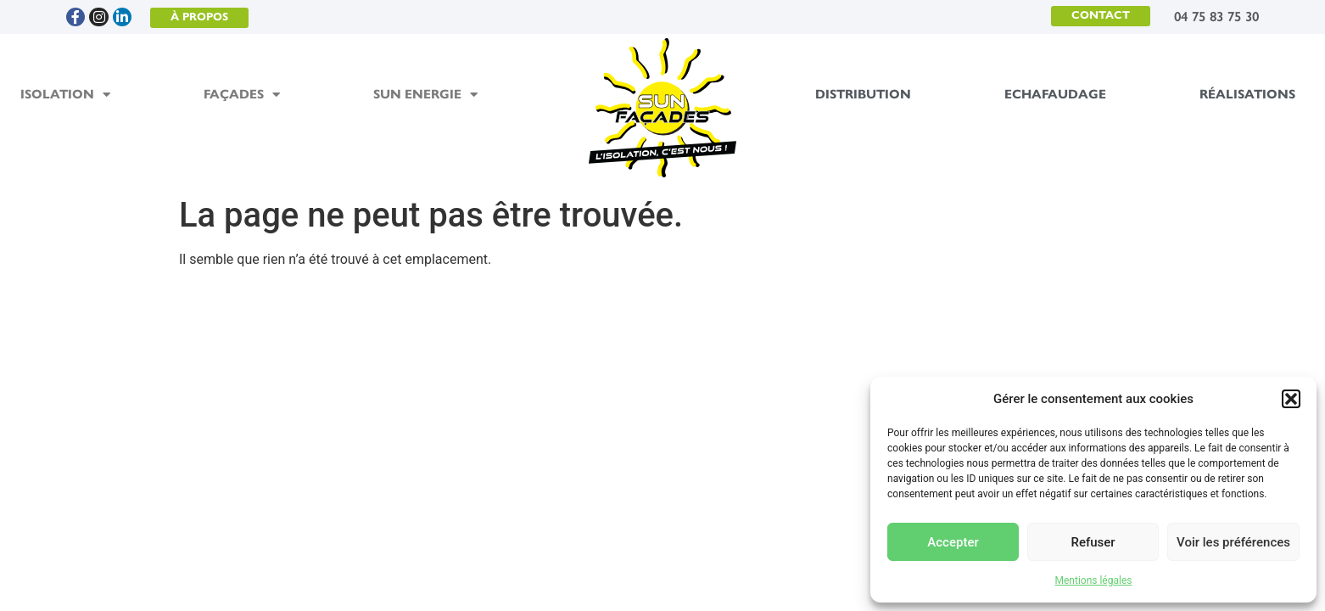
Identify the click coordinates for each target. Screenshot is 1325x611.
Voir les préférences (1233, 542)
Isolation (65, 94)
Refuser (1093, 542)
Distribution (863, 94)
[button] (1291, 398)
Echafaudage (1055, 94)
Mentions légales (1093, 580)
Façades (242, 94)
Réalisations (1247, 94)
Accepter (952, 542)
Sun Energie (425, 94)
